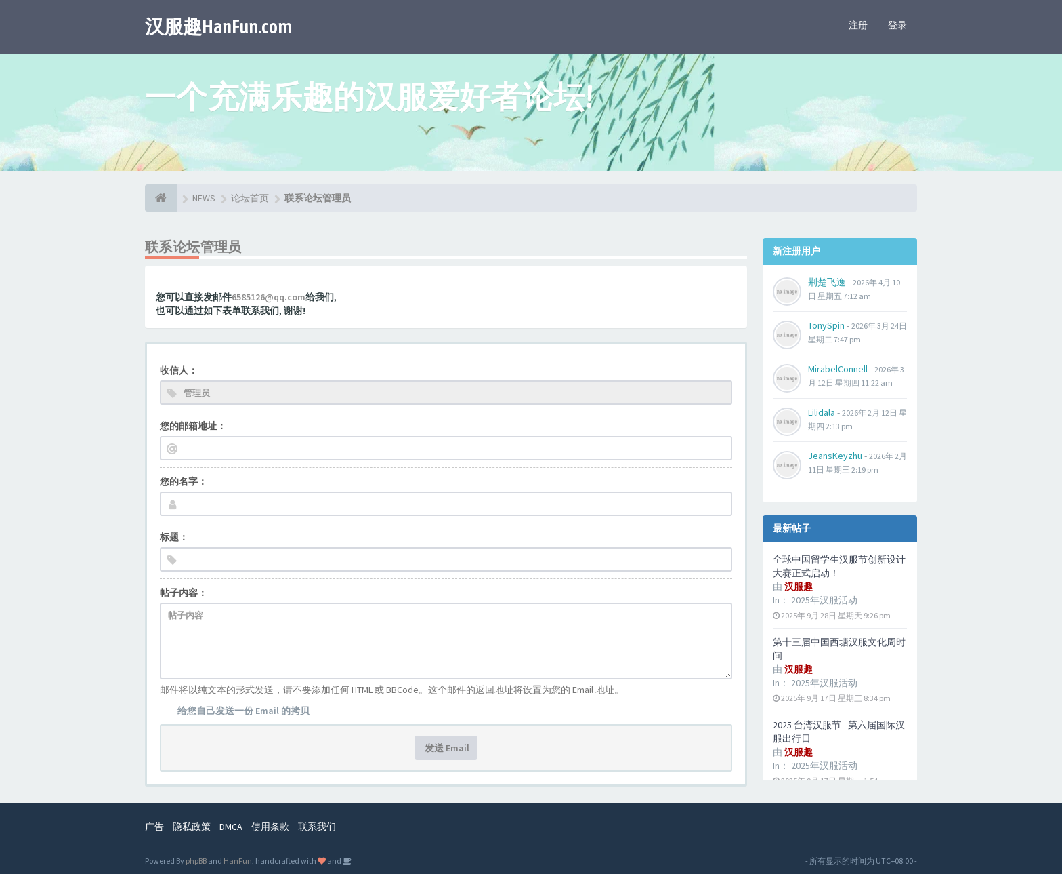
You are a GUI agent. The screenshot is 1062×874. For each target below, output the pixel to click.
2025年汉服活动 (824, 600)
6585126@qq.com (268, 297)
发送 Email (446, 748)
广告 (154, 826)
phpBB (196, 861)
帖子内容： (183, 593)
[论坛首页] (161, 198)
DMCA (230, 826)
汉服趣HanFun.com (218, 26)
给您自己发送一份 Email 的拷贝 (243, 710)
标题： (174, 537)
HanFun (238, 861)
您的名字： (183, 481)
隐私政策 (192, 826)
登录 (897, 25)
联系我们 (317, 826)
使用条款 (270, 826)
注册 (858, 25)
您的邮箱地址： (193, 426)
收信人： (179, 370)
